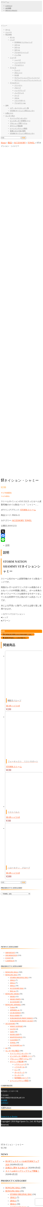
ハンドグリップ (19, 90)
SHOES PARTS (15, 874)
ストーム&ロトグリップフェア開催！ (22, 1046)
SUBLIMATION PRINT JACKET (21, 895)
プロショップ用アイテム (18, 123)
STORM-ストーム (28, 384)
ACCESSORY (20, 143)
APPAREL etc (15, 885)
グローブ (17, 88)
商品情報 (8, 35)
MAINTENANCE (16, 912)
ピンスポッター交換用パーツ (20, 121)
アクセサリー (19, 65)
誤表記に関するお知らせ (16, 1042)
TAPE (12, 906)
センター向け (10, 116)
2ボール (17, 47)
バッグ (12, 40)
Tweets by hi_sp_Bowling (9, 991)
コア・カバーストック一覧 (19, 108)
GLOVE (13, 904)
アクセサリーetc (20, 103)
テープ (16, 95)
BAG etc (13, 866)
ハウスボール (19, 942)
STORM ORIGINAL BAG (19, 852)
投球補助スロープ (21, 952)
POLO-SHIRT (15, 890)
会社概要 (8, 8)
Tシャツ (17, 70)
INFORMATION (11, 830)
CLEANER (14, 914)
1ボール (17, 45)
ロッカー (17, 950)
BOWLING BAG (11, 849)
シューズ (13, 57)
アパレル (13, 68)
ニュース (8, 32)
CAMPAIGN (9, 835)
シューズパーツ (19, 62)
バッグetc (17, 55)
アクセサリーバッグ (21, 52)
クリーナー (18, 85)
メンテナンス (19, 93)
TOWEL (31, 143)
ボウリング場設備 (16, 126)
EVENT (8, 833)
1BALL (12, 855)
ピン (16, 944)
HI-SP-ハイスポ (13, 580)
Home (3, 143)
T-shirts (12, 882)
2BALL (12, 857)
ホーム (7, 30)
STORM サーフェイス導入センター (22, 111)
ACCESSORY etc (16, 920)
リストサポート (19, 100)
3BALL (12, 860)
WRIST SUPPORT (16, 901)
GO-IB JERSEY (15, 887)
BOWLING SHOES (12, 868)
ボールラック (19, 947)
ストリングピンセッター (18, 118)
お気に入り (9, 113)
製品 (10, 143)
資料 (7, 105)
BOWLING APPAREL (13, 879)
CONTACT (8, 6)
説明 (7, 420)
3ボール (17, 50)
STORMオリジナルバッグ (23, 42)
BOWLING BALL (11, 847)
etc (6, 923)
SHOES (12, 871)
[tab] (23, 420)
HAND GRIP (14, 909)
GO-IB (16, 75)
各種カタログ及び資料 (18, 131)
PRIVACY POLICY (11, 10)
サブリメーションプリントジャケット (27, 80)
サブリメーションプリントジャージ (27, 78)
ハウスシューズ (20, 939)
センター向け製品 (12, 925)
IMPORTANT (10, 827)
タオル (16, 98)
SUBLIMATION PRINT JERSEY (21, 893)
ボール (12, 37)
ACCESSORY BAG (17, 863)
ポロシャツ (18, 73)
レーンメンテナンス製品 (18, 128)
